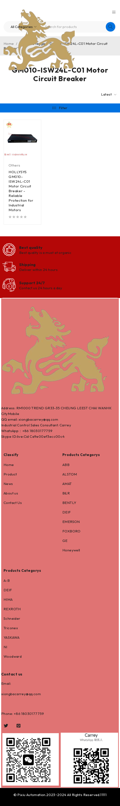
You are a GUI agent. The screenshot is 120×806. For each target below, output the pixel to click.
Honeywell (71, 550)
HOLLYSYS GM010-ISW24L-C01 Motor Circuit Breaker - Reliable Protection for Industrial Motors (21, 191)
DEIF (66, 512)
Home (9, 464)
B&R (66, 493)
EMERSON (71, 521)
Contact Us (13, 502)
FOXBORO (71, 531)
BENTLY (69, 502)
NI (5, 647)
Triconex (11, 628)
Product (10, 474)
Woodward (13, 656)
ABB (65, 464)
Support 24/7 (32, 282)
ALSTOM (69, 474)
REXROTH (12, 609)
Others (14, 165)
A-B (7, 580)
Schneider (12, 618)
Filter (63, 108)
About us (11, 493)
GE (65, 540)
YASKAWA (12, 637)
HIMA (8, 599)
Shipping (27, 264)
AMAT (67, 483)
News (8, 483)
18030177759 (41, 431)
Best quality (30, 247)
